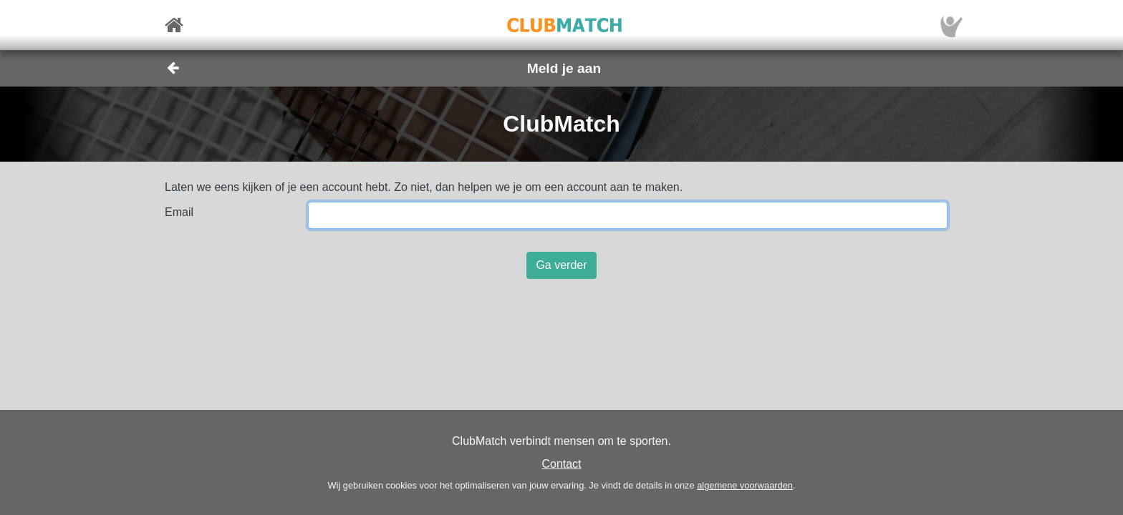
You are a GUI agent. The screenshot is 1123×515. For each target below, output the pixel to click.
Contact (561, 464)
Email (179, 212)
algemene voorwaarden (745, 485)
